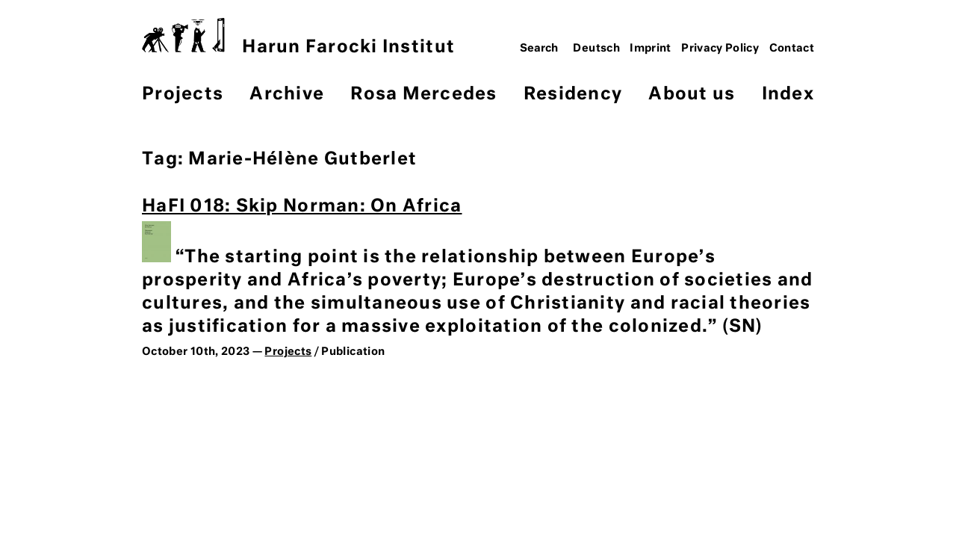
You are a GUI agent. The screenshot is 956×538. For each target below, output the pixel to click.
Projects (182, 94)
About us (691, 94)
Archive (286, 94)
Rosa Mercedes (423, 94)
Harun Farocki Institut (298, 37)
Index (788, 94)
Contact (792, 48)
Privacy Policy (720, 48)
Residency (573, 94)
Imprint (650, 48)
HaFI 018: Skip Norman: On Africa (302, 206)
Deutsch (596, 48)
